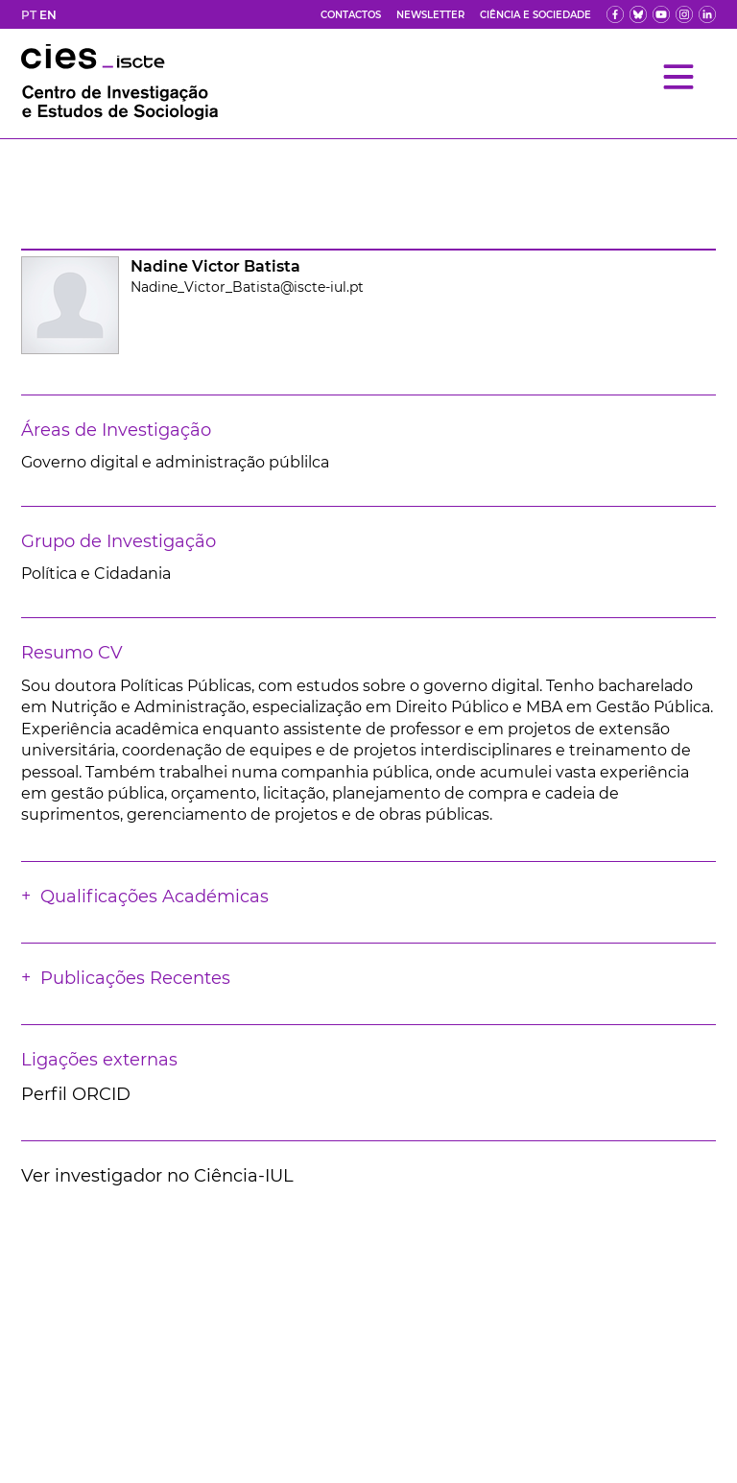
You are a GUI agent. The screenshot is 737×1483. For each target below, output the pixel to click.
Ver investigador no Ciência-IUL (157, 1175)
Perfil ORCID (76, 1094)
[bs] (638, 14)
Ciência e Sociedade (535, 15)
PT (28, 15)
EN (48, 15)
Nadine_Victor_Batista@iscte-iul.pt (247, 287)
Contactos (351, 15)
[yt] (661, 14)
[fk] (684, 14)
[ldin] (707, 14)
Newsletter (430, 15)
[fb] (615, 14)
